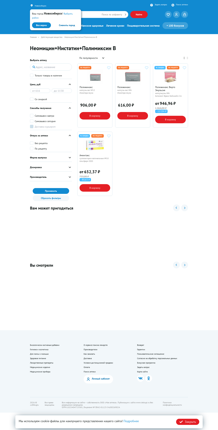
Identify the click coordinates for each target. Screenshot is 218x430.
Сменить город (67, 25)
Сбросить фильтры (51, 198)
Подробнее (131, 421)
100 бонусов (175, 25)
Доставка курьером (45, 126)
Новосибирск (40, 5)
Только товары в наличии (48, 75)
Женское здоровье (92, 25)
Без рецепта (41, 143)
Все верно (41, 25)
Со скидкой (41, 99)
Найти (139, 14)
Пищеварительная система (143, 25)
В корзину (94, 120)
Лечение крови (115, 25)
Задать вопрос (161, 4)
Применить (51, 190)
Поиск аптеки (182, 4)
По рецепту (41, 148)
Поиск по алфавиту (112, 14)
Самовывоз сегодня (45, 121)
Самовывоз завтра (44, 115)
